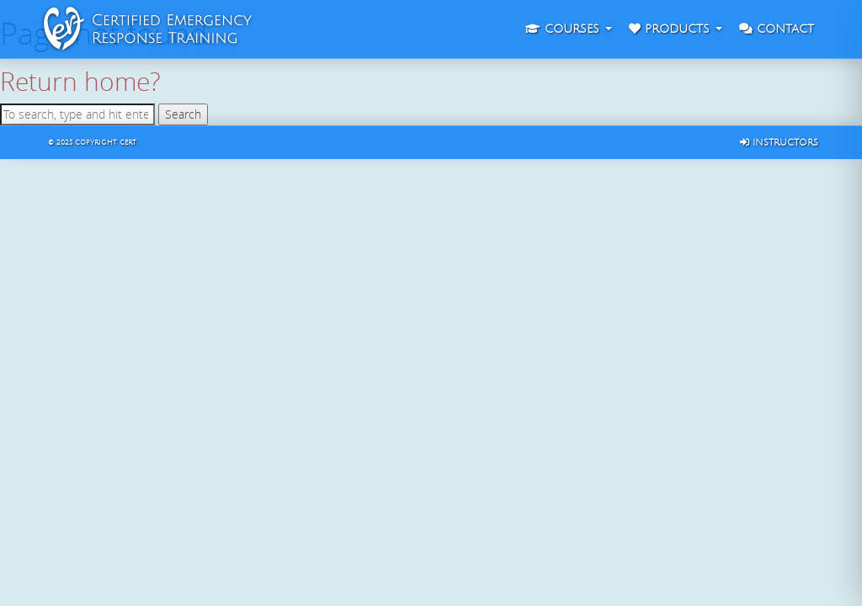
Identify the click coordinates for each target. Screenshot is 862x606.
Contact (776, 29)
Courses (568, 29)
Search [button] (183, 114)
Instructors (779, 142)
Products (675, 29)
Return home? (80, 81)
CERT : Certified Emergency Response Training (52, 29)
